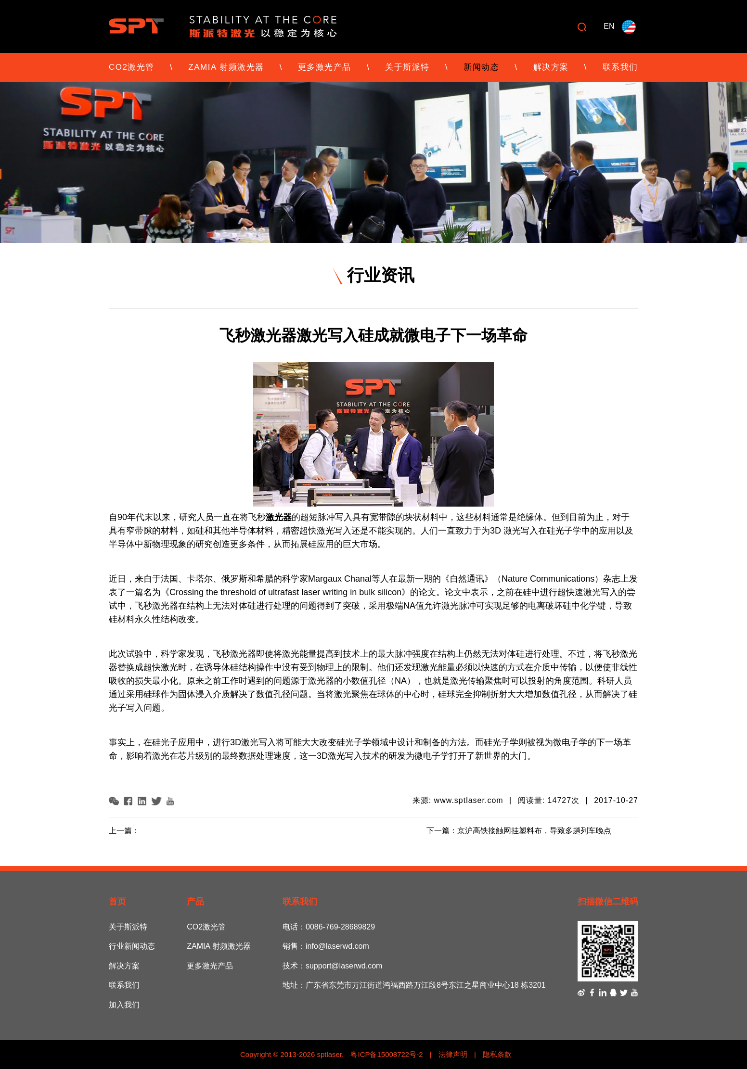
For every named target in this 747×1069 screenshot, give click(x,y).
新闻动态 (481, 67)
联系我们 (620, 67)
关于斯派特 (407, 67)
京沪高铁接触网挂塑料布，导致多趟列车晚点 (534, 831)
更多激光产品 (324, 67)
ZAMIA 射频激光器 (226, 67)
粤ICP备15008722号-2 (385, 1054)
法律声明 (452, 1054)
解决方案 (551, 67)
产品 (195, 901)
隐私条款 (497, 1054)
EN (609, 26)
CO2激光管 (132, 67)
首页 (117, 901)
